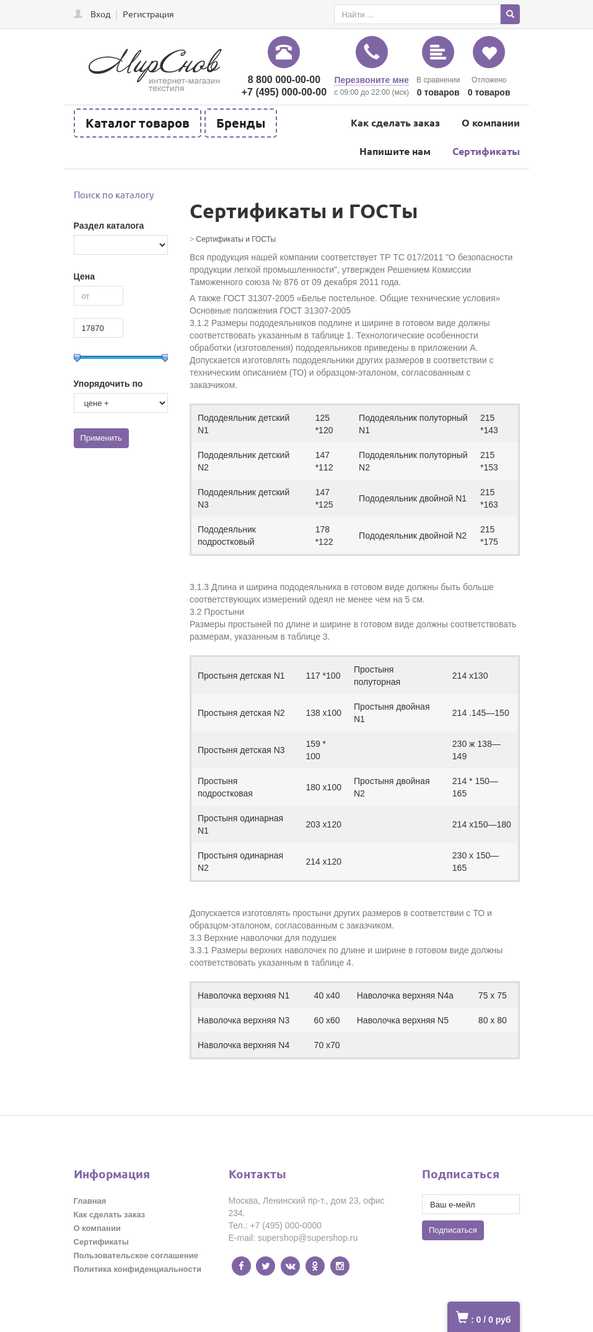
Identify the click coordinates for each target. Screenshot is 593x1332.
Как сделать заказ (395, 122)
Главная (90, 1201)
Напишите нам (395, 150)
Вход (100, 13)
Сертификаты (486, 150)
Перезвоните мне (371, 80)
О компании (491, 122)
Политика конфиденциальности (137, 1269)
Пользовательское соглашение (136, 1255)
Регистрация (148, 13)
